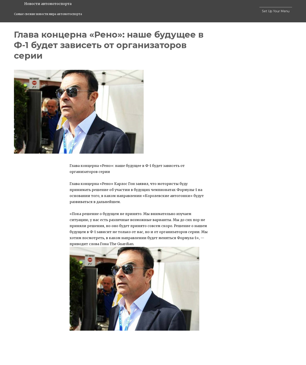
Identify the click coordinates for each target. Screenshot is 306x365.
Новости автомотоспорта (48, 4)
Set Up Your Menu (275, 11)
